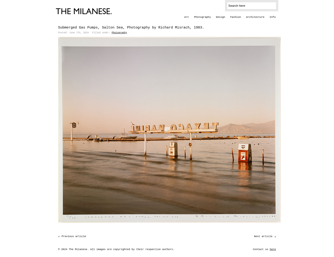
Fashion (235, 17)
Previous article (74, 236)
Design (220, 17)
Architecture (255, 17)
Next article (263, 236)
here (273, 249)
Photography (202, 17)
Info (273, 17)
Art (186, 17)
